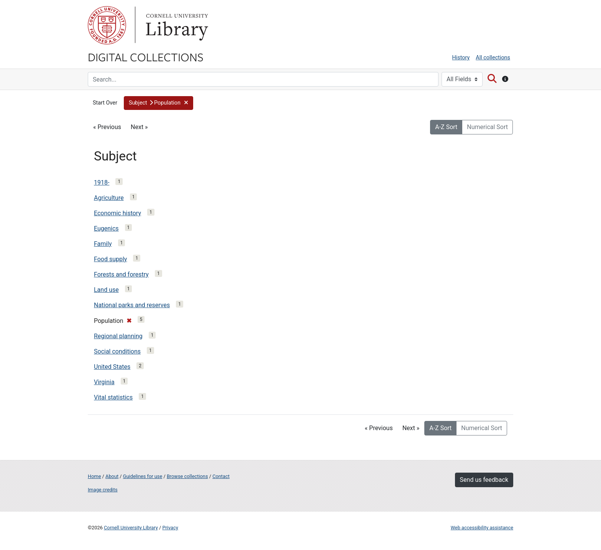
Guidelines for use (142, 476)
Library (176, 25)
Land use (106, 289)
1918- (101, 182)
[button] (158, 103)
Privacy (170, 527)
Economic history (117, 213)
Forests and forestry (121, 274)
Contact (221, 476)
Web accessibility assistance (482, 527)
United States (112, 366)
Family (103, 243)
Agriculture (109, 197)
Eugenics (106, 228)
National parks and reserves (132, 305)
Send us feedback (484, 479)
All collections (493, 57)
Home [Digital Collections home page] (94, 476)
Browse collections (187, 476)
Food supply (110, 259)
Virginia (104, 382)
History (461, 57)
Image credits (103, 490)
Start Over (105, 103)
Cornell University (107, 25)
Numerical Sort (487, 127)
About (111, 476)
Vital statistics (113, 397)
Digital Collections (146, 57)
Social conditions (117, 351)
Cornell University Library (131, 527)
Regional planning (118, 336)
